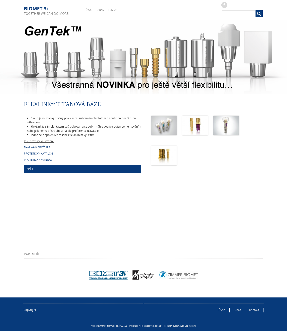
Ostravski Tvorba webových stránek (145, 325)
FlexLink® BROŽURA (37, 147)
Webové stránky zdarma (102, 325)
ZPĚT (30, 169)
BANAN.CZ (122, 325)
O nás (100, 10)
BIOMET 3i (36, 8)
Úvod (89, 10)
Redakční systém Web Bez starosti (180, 325)
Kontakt (113, 10)
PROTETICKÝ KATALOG (38, 153)
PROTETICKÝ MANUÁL (38, 160)
